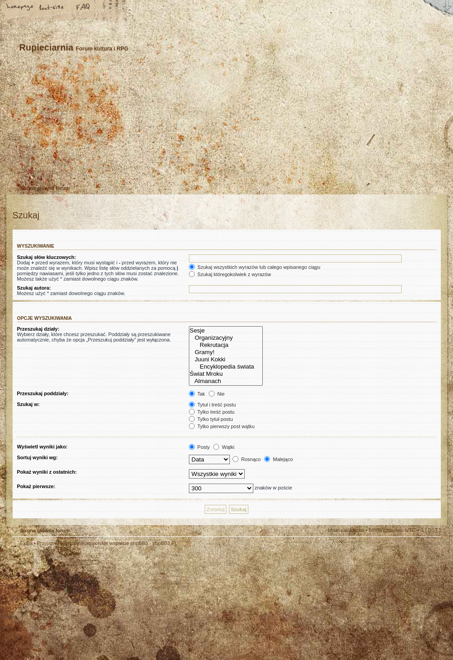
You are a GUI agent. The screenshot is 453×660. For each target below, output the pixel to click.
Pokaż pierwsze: (36, 486)
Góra (429, 549)
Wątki (223, 447)
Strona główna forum (225, 124)
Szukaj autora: (34, 288)
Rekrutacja (226, 345)
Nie (217, 394)
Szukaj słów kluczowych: (46, 257)
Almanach (226, 381)
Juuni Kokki (226, 359)
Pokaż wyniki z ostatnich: (47, 472)
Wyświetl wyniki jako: (42, 446)
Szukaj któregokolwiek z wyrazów (230, 274)
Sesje (226, 330)
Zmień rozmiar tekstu (52, 8)
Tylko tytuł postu (211, 419)
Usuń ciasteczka (346, 530)
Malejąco (278, 459)
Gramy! (226, 352)
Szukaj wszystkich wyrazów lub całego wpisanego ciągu (254, 267)
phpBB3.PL (165, 543)
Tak (197, 394)
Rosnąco (247, 459)
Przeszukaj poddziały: (43, 393)
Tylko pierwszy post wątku (222, 426)
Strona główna (20, 8)
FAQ (83, 8)
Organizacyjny (226, 338)
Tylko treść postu (211, 412)
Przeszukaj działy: (38, 329)
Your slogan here (154, 604)
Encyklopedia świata (226, 366)
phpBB (114, 603)
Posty (199, 447)
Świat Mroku (226, 374)
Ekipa (26, 543)
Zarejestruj (46, 168)
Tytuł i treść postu (212, 404)
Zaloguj (74, 168)
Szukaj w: (28, 404)
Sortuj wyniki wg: (37, 457)
